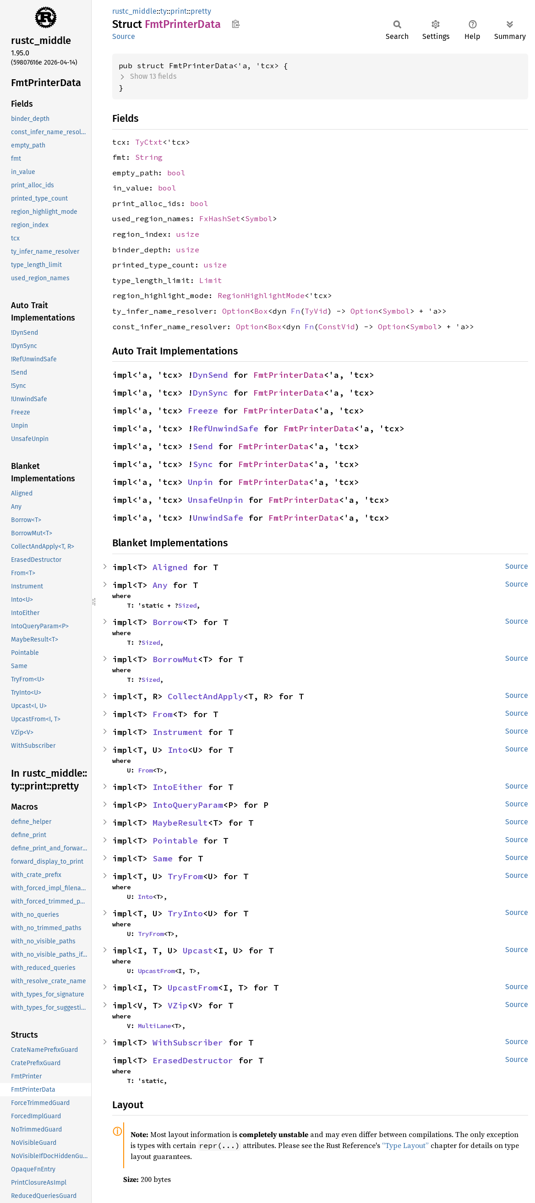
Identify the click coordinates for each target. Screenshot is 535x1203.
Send (203, 446)
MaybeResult (180, 822)
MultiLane (154, 1026)
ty (163, 11)
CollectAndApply (205, 696)
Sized (187, 605)
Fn (295, 311)
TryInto (185, 913)
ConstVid (336, 326)
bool (176, 172)
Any (160, 585)
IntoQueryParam (188, 805)
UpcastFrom (156, 971)
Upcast (198, 950)
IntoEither (178, 787)
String (149, 157)
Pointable (175, 840)
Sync (203, 464)
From (163, 714)
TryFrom (185, 876)
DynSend (210, 375)
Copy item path (235, 24)
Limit (210, 280)
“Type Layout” (405, 1145)
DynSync (210, 392)
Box (261, 311)
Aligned (170, 567)
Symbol (259, 218)
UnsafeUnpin (215, 500)
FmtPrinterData (288, 375)
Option (236, 311)
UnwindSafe (218, 517)
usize (187, 234)
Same (163, 858)
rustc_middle (134, 11)
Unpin (200, 482)
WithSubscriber (188, 1042)
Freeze (203, 410)
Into (178, 750)
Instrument (178, 732)
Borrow (168, 622)
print (178, 11)
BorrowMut (175, 659)
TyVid (316, 311)
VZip (178, 1005)
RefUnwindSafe (225, 428)
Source (123, 36)
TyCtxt (149, 142)
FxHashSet (219, 218)
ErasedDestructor (193, 1060)
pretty (201, 11)
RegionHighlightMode (261, 295)
